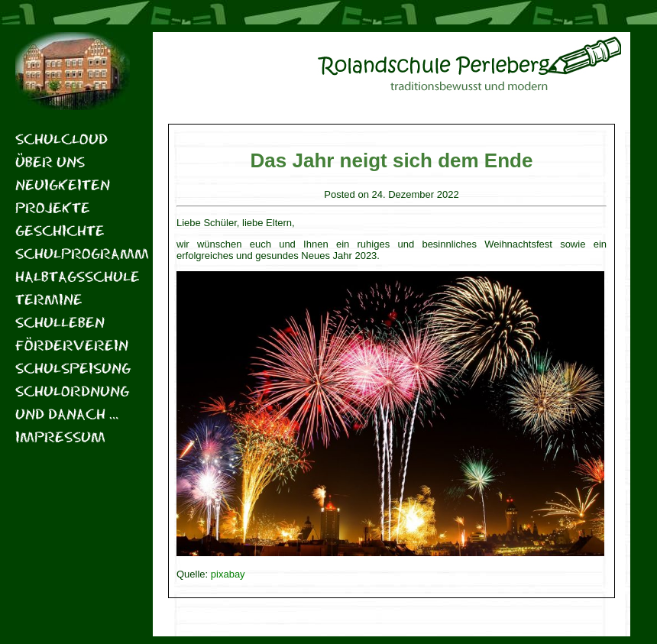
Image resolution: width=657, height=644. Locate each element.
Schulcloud (61, 138)
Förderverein (71, 344)
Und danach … (66, 413)
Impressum (60, 436)
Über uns (50, 161)
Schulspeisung (72, 367)
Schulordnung (72, 390)
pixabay (228, 574)
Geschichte (60, 230)
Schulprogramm (72, 253)
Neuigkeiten (62, 184)
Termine (49, 299)
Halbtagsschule (72, 276)
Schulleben (60, 322)
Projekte (52, 207)
